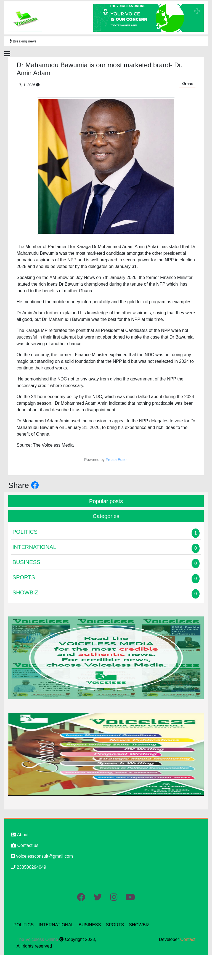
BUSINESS (90, 924)
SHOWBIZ (139, 924)
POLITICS (24, 924)
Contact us (24, 845)
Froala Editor (117, 459)
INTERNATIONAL (56, 924)
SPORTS (115, 924)
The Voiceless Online (38, 939)
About (19, 834)
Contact (187, 939)
